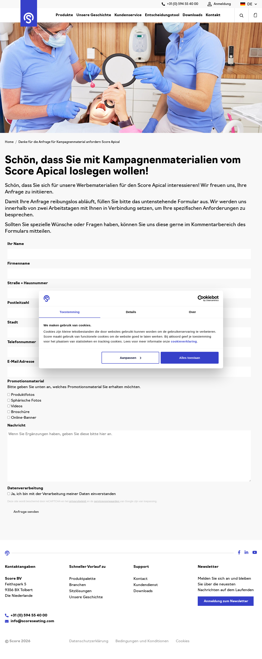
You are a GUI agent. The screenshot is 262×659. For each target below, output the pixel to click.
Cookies (183, 641)
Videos (17, 406)
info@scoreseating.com (32, 621)
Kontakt (213, 15)
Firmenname (18, 264)
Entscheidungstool (162, 15)
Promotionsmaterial (25, 381)
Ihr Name (15, 244)
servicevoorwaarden (107, 501)
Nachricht (16, 426)
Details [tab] (131, 311)
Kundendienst (145, 585)
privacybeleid (78, 501)
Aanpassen (130, 357)
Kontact (140, 579)
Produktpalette (82, 579)
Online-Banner (23, 418)
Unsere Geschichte (93, 15)
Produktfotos (23, 395)
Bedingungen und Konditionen (142, 641)
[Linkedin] (244, 553)
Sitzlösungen (80, 591)
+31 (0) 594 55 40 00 (180, 4)
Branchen (77, 585)
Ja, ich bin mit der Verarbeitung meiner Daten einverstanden (63, 494)
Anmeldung (219, 4)
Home (9, 142)
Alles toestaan (189, 357)
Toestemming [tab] (70, 311)
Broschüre (20, 412)
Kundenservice (128, 15)
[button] (248, 4)
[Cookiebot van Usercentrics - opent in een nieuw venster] (201, 298)
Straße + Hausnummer (27, 283)
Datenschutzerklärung (88, 641)
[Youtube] (252, 553)
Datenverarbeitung (25, 488)
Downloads (192, 15)
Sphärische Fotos (26, 401)
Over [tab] (192, 311)
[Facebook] (237, 553)
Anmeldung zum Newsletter (226, 601)
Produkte (64, 15)
